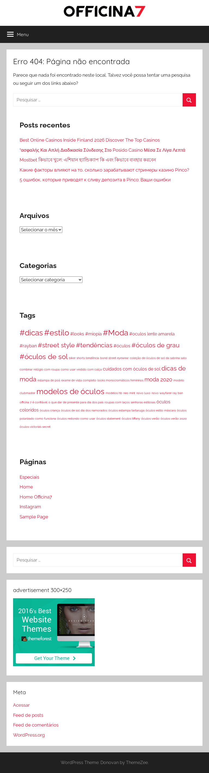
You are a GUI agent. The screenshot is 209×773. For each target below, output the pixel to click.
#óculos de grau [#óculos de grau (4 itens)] (155, 345)
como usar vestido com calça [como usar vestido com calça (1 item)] (81, 369)
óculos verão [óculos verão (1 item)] (150, 418)
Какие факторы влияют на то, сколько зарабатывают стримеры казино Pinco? (104, 170)
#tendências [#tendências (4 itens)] (94, 345)
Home (26, 487)
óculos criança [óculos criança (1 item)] (50, 410)
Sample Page (34, 516)
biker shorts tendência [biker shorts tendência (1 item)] (84, 358)
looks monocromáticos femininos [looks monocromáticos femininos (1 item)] (120, 380)
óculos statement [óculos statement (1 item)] (108, 418)
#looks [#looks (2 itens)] (77, 333)
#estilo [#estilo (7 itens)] (56, 332)
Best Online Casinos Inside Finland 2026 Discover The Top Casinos (90, 140)
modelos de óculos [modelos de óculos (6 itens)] (70, 391)
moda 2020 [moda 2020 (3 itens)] (158, 379)
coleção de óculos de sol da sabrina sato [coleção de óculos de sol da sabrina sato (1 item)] (158, 358)
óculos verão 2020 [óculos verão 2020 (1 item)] (174, 418)
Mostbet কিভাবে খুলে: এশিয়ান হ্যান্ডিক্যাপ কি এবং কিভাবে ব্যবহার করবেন (88, 160)
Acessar (21, 705)
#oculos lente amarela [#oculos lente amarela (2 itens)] (152, 333)
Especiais (29, 477)
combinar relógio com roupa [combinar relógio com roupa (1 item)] (40, 369)
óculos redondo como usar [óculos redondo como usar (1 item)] (76, 418)
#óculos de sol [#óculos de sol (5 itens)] (44, 357)
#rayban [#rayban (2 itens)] (28, 345)
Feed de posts (28, 715)
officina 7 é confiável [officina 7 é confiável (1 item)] (33, 402)
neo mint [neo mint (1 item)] (129, 393)
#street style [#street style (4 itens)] (56, 345)
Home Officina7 (36, 497)
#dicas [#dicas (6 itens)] (31, 332)
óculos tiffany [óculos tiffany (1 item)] (131, 418)
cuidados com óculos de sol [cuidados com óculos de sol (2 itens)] (131, 369)
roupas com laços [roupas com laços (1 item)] (117, 402)
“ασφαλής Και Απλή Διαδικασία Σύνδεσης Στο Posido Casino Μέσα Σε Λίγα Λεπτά (102, 150)
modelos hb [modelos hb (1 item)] (114, 393)
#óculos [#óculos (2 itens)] (121, 345)
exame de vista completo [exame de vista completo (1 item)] (78, 380)
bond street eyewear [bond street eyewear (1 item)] (114, 358)
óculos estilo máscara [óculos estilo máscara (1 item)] (161, 410)
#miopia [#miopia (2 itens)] (93, 333)
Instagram (30, 506)
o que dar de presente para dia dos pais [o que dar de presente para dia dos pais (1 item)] (75, 402)
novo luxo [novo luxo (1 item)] (143, 393)
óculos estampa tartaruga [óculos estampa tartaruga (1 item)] (126, 410)
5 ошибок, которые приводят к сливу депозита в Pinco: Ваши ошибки (95, 179)
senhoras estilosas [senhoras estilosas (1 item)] (143, 402)
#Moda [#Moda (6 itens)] (115, 332)
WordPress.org (29, 735)
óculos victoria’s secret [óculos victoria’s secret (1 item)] (35, 426)
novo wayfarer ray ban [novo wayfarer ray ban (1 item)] (167, 393)
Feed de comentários (36, 725)
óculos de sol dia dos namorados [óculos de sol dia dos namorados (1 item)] (84, 410)
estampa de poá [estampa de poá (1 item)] (49, 380)
